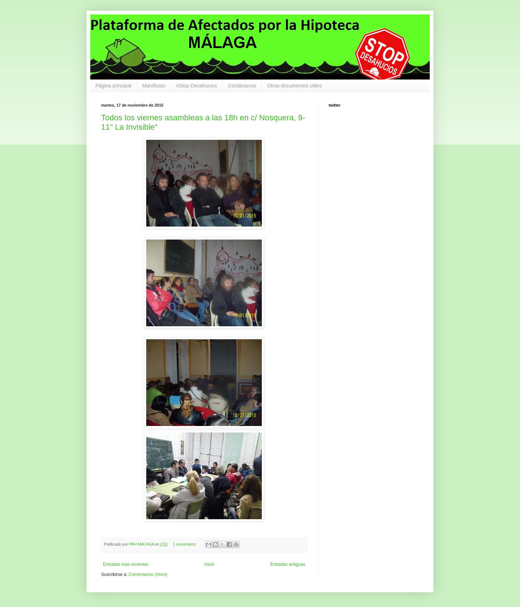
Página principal (113, 86)
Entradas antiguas (287, 564)
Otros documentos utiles (294, 86)
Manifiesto (153, 86)
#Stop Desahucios (196, 86)
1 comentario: (185, 544)
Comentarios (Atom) (148, 574)
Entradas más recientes (125, 564)
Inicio (209, 564)
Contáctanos (242, 86)
